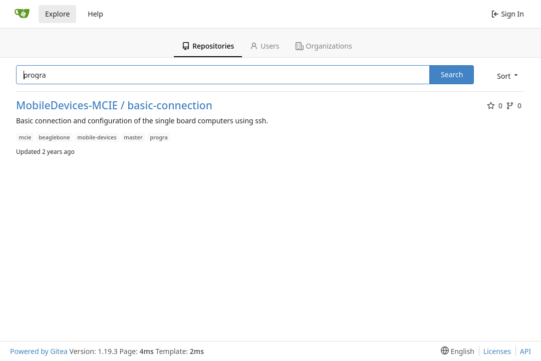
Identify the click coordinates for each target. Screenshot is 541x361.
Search (452, 74)
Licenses (497, 351)
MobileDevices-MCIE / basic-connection (114, 105)
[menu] (506, 75)
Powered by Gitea (39, 351)
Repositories (208, 46)
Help (95, 14)
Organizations (324, 46)
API (525, 351)
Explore (57, 14)
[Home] (22, 14)
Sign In (507, 14)
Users (264, 46)
